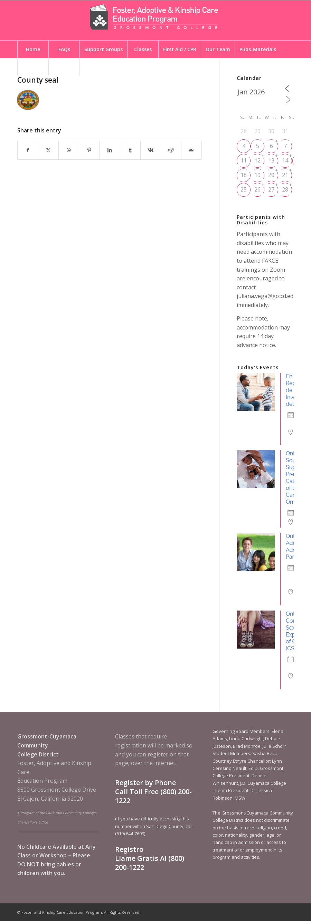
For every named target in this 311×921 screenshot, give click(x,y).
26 (257, 189)
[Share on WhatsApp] (69, 150)
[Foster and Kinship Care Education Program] (155, 20)
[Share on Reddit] (171, 150)
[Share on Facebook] (28, 150)
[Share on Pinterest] (89, 150)
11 (244, 160)
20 (271, 175)
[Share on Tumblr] (130, 150)
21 (285, 175)
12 (257, 160)
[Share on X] (48, 150)
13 (271, 160)
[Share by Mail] (191, 150)
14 (285, 160)
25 (244, 189)
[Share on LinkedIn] (110, 150)
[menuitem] (32, 49)
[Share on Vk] (151, 150)
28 (285, 189)
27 (271, 189)
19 (257, 175)
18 (244, 175)
